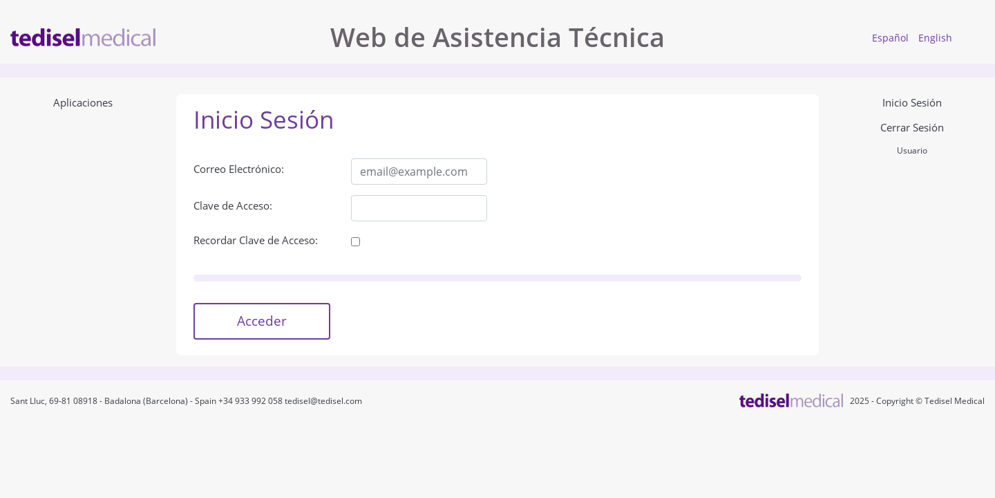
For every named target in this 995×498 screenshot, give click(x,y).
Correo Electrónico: (238, 169)
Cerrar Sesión (912, 127)
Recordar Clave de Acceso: (255, 240)
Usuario (912, 150)
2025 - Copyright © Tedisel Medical (915, 401)
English (935, 37)
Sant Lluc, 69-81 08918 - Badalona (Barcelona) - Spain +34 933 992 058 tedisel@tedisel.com (186, 401)
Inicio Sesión (912, 102)
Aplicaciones (83, 102)
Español (890, 37)
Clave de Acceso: (232, 205)
